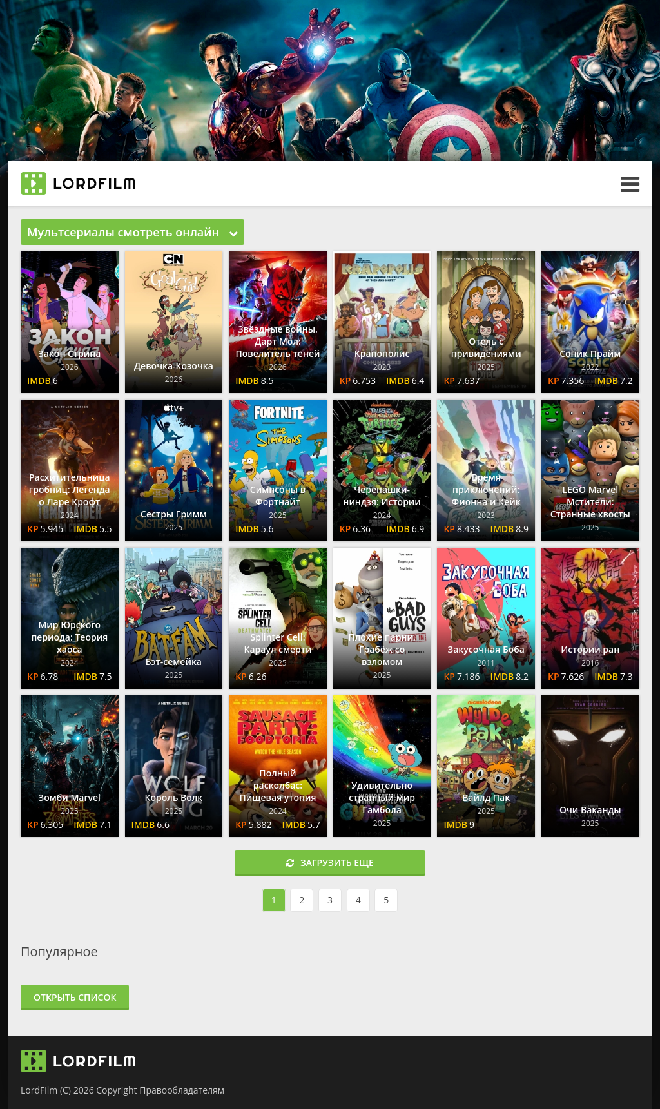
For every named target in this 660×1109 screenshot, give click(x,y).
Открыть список (75, 997)
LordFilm (39, 1090)
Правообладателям (181, 1090)
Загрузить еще (330, 862)
